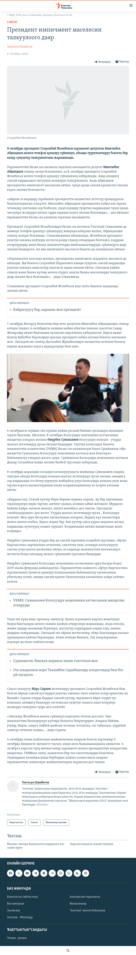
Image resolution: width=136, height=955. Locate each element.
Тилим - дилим (17, 938)
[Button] (103, 62)
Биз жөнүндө (15, 903)
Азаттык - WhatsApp (20, 917)
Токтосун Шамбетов (19, 46)
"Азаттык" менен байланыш (87, 910)
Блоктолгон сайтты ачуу (22, 896)
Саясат (12, 22)
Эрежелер (13, 910)
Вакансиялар (78, 903)
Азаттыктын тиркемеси (85, 896)
